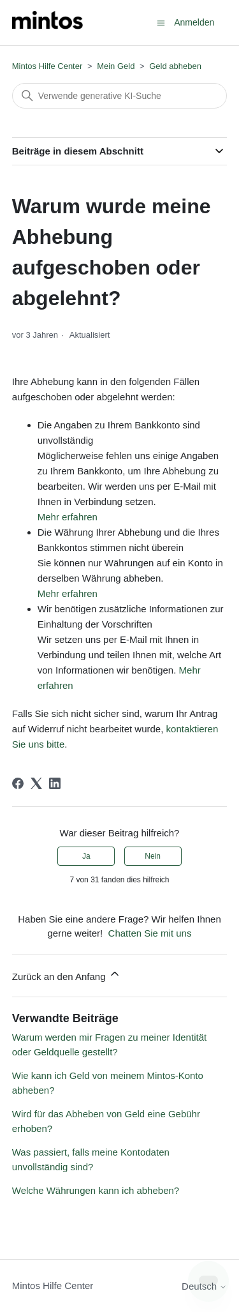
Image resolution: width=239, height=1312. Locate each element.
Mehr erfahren (68, 516)
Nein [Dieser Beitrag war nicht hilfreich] (153, 856)
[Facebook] (18, 783)
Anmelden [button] (194, 22)
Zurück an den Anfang (66, 974)
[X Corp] (36, 783)
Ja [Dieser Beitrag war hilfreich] (86, 856)
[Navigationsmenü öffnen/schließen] (161, 22)
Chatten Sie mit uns (150, 933)
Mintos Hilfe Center (47, 66)
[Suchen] (120, 96)
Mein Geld (115, 66)
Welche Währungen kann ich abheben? (95, 1190)
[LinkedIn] (55, 783)
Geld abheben (175, 66)
